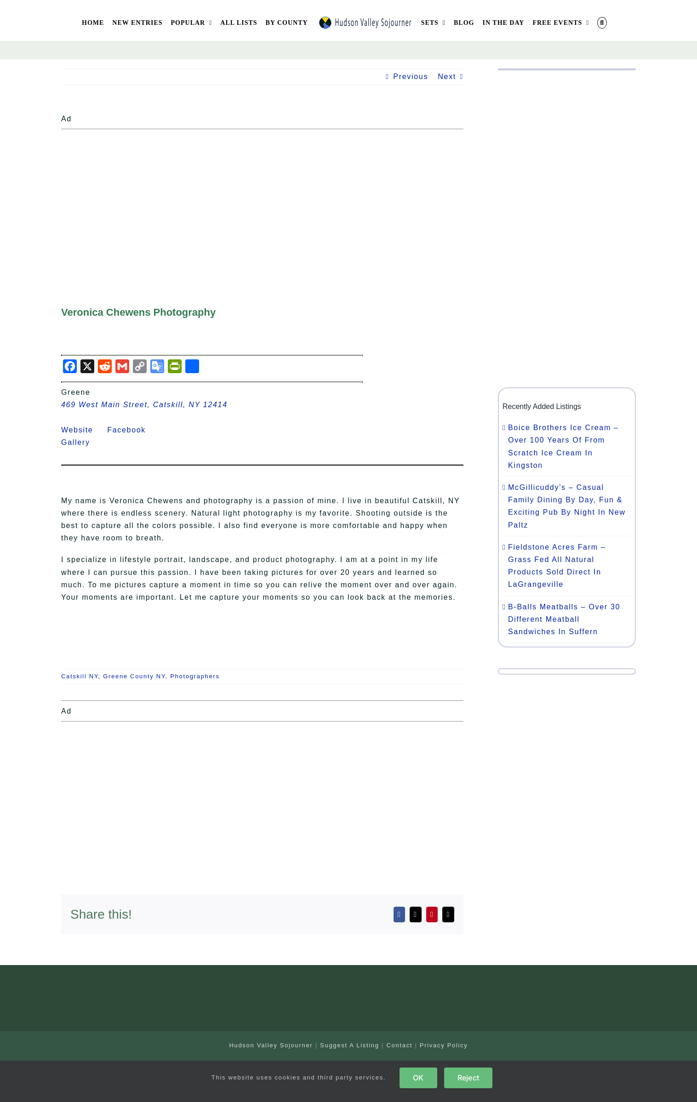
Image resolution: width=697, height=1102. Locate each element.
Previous (410, 76)
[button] (602, 23)
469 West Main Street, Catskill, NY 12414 (144, 405)
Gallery (81, 442)
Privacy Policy (444, 1045)
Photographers (194, 676)
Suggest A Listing (349, 1045)
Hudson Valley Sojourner (271, 1045)
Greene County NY (134, 676)
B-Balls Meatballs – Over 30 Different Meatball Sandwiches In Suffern (564, 619)
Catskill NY (79, 676)
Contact (399, 1045)
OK (418, 1077)
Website (82, 430)
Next (447, 76)
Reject (468, 1077)
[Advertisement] (262, 197)
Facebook (132, 430)
